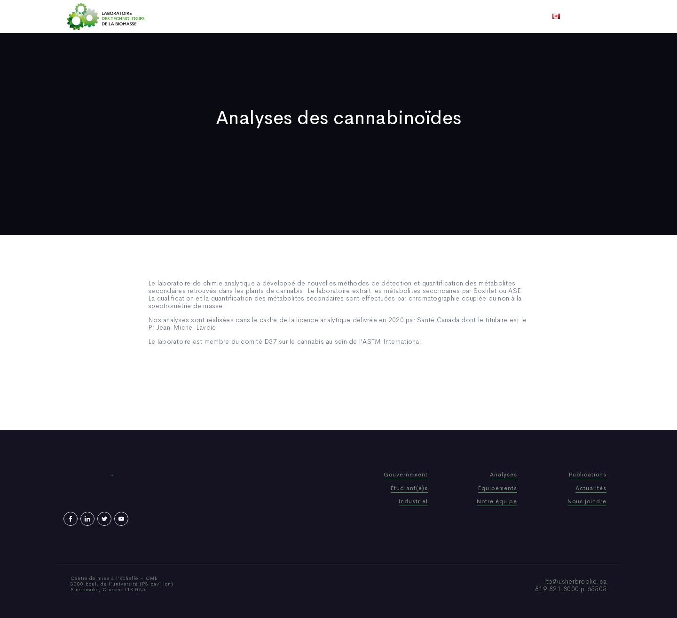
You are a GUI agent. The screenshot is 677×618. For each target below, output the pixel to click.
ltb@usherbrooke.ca (575, 581)
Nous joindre (455, 16)
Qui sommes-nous (265, 16)
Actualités (373, 16)
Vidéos (412, 16)
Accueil (212, 16)
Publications (325, 16)
